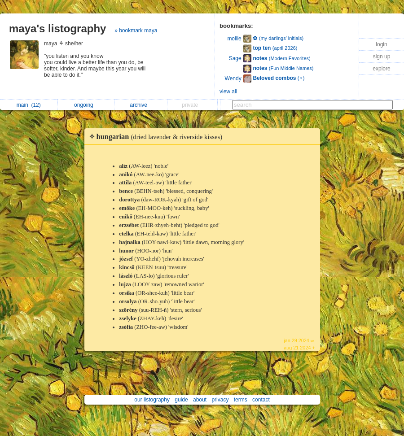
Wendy (233, 78)
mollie (234, 38)
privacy (219, 400)
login (381, 44)
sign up (382, 56)
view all (228, 91)
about (199, 400)
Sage (235, 58)
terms (240, 400)
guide (181, 400)
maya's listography (57, 28)
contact (261, 400)
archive (141, 105)
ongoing (86, 105)
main (29, 105)
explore (381, 68)
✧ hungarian (158, 136)
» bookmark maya (135, 30)
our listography (152, 400)
